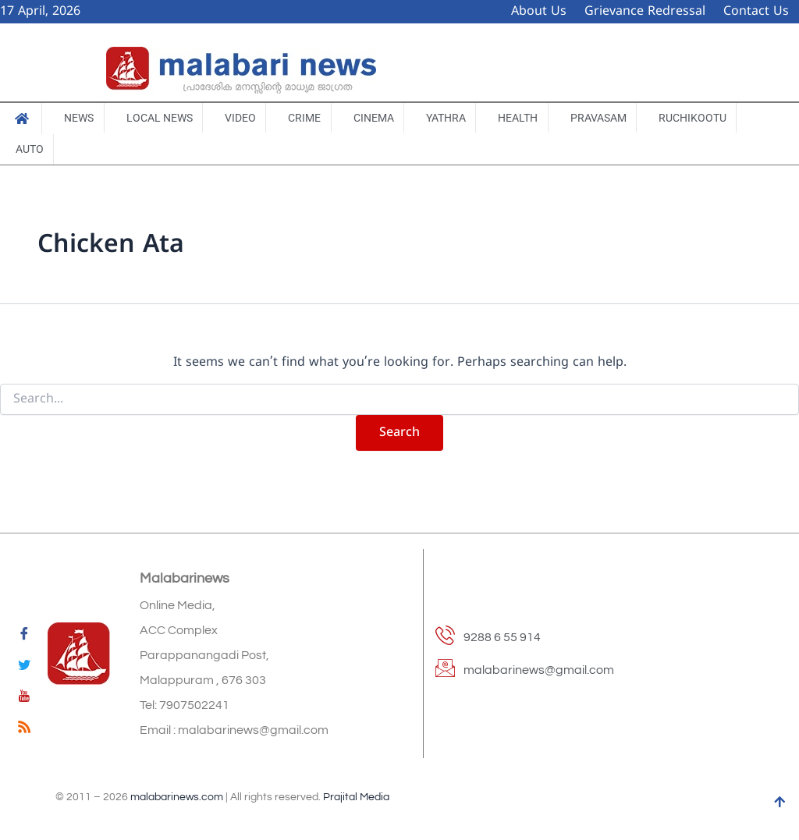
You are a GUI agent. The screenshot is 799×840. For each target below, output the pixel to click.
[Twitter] (24, 667)
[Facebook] (24, 636)
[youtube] (24, 699)
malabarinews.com (176, 797)
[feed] (24, 730)
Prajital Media (356, 797)
